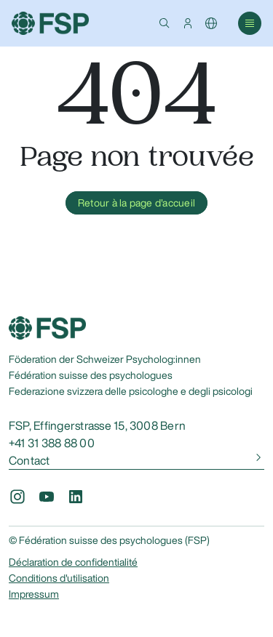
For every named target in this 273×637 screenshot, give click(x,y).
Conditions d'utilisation (59, 578)
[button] (164, 23)
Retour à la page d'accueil (136, 203)
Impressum (34, 594)
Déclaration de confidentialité (73, 562)
